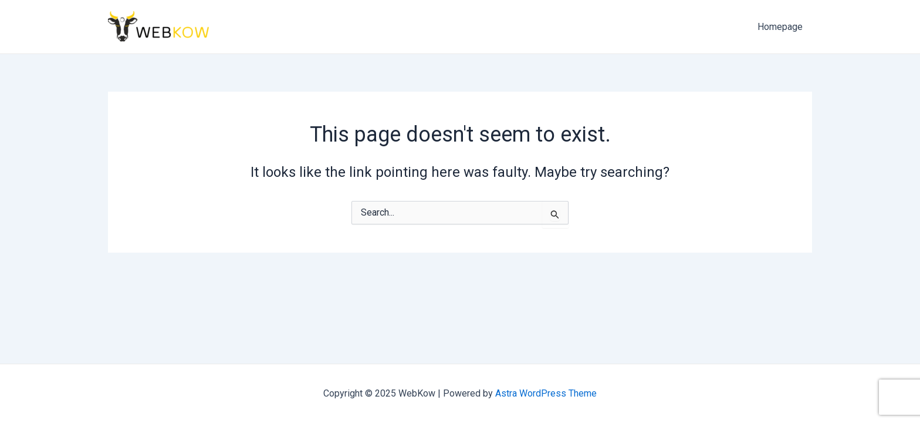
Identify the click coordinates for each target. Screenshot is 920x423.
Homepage (780, 26)
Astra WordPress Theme (546, 393)
